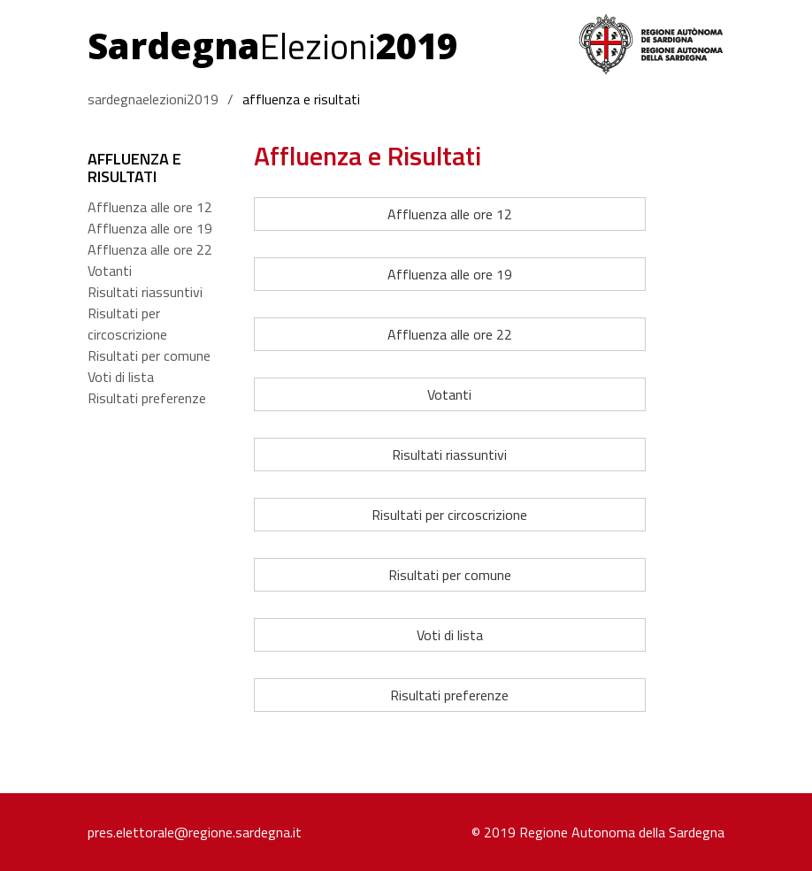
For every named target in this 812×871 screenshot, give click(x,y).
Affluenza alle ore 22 (150, 249)
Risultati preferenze (147, 398)
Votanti (110, 270)
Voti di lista (121, 376)
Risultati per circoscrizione (127, 323)
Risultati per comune (149, 355)
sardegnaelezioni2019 (153, 99)
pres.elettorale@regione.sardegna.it (195, 832)
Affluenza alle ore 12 (150, 207)
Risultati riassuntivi (145, 291)
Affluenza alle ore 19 (150, 228)
